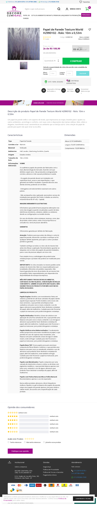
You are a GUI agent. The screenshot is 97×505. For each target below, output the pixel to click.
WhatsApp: (49, 2)
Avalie (47, 39)
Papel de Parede (26, 16)
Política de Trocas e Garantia (53, 472)
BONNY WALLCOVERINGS (83, 38)
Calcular (83, 73)
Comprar (75, 61)
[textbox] (42, 9)
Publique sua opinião (20, 451)
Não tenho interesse (33, 442)
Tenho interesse (15, 442)
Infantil (49, 15)
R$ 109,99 (55, 48)
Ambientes (42, 15)
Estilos (34, 15)
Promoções (76, 15)
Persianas (86, 15)
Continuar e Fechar (83, 498)
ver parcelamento (49, 53)
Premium (56, 15)
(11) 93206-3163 (80, 477)
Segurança (47, 467)
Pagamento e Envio (50, 475)
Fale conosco (75, 467)
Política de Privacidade (51, 469)
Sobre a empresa (21, 467)
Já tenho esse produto (53, 442)
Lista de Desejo (89, 29)
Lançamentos (66, 15)
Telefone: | (22, 2)
